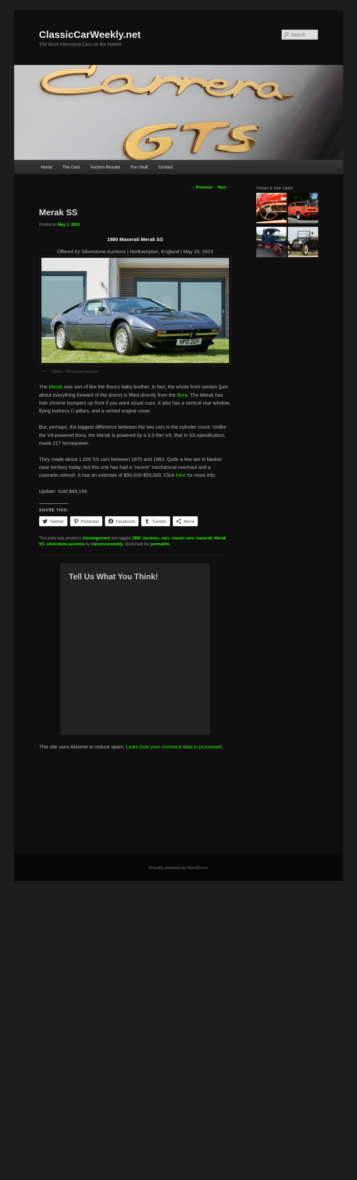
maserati (204, 538)
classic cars (182, 538)
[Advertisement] (179, 805)
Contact (165, 167)
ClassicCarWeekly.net (90, 34)
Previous (202, 187)
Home (46, 167)
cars (165, 538)
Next (224, 187)
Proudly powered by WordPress (178, 867)
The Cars (71, 167)
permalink (160, 544)
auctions (151, 538)
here (181, 475)
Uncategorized (96, 538)
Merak (56, 386)
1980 (136, 538)
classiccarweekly (107, 544)
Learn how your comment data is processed (174, 746)
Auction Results (105, 167)
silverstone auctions (65, 544)
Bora (182, 395)
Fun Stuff (139, 167)
